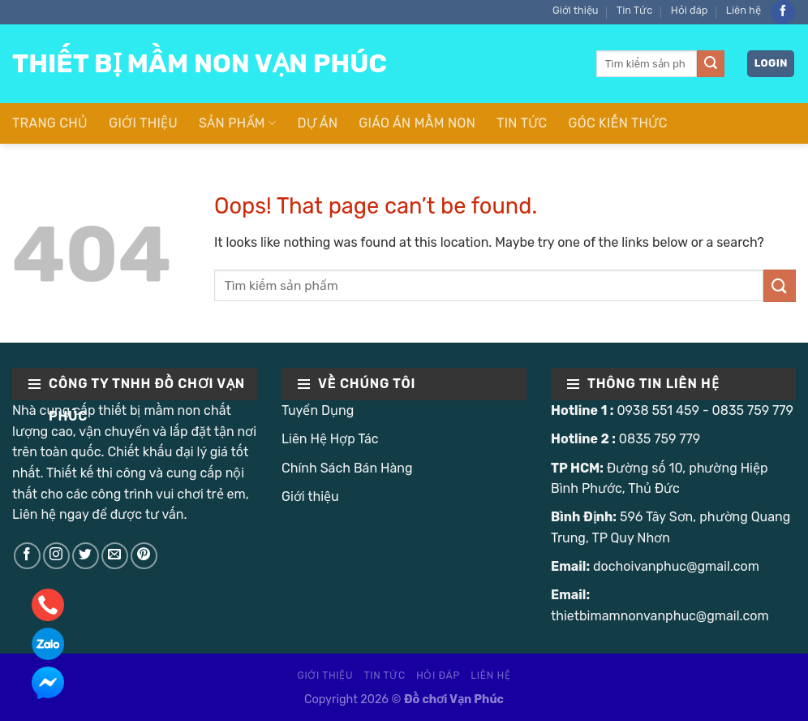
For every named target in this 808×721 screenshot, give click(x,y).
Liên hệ (743, 10)
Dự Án (317, 123)
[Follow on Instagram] (56, 555)
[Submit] (710, 64)
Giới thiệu (575, 10)
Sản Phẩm (237, 123)
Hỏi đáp (689, 10)
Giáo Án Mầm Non (417, 123)
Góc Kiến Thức (618, 123)
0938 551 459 (658, 410)
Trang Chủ (50, 123)
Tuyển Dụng (318, 410)
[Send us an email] (114, 555)
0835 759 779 (752, 410)
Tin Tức (635, 10)
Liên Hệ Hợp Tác (330, 439)
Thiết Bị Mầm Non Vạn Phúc (199, 63)
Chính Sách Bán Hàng (347, 468)
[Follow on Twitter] (85, 555)
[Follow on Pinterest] (144, 555)
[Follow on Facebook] (782, 12)
